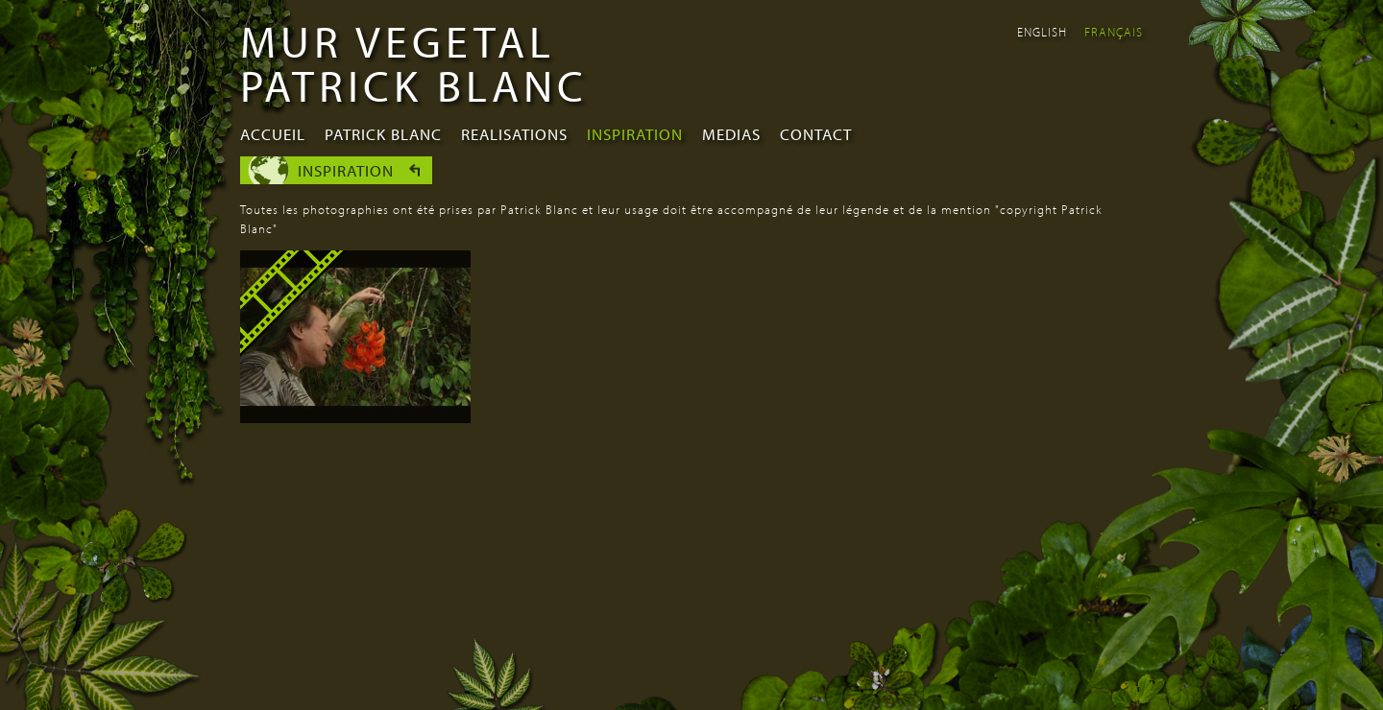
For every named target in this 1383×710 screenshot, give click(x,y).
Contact (816, 134)
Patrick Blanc (383, 134)
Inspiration (635, 134)
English (1042, 31)
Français (1113, 31)
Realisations (514, 134)
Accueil (272, 134)
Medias (731, 134)
